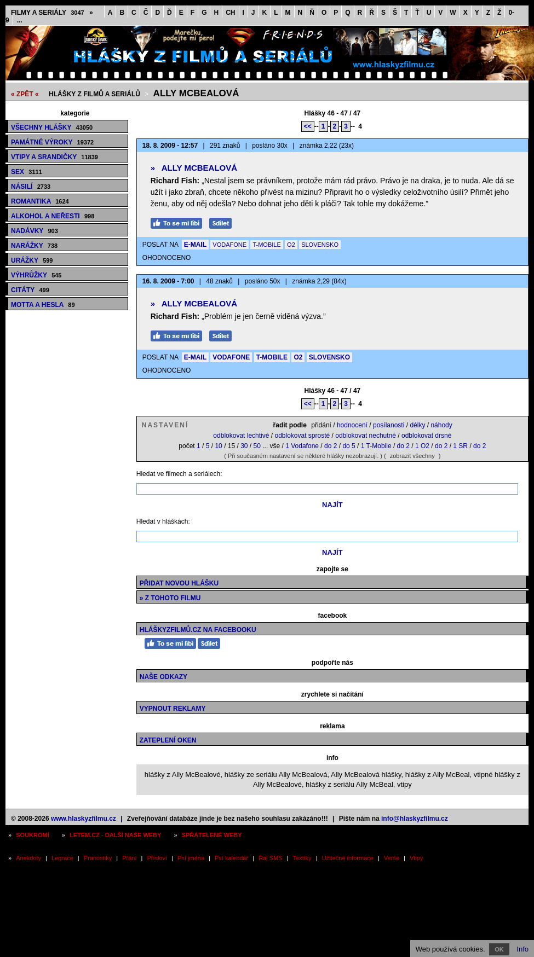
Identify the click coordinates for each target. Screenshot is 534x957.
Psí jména (190, 858)
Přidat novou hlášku (179, 583)
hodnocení (352, 425)
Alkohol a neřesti (52, 216)
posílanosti (388, 425)
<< (308, 126)
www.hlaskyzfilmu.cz (83, 818)
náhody (441, 425)
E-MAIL (195, 244)
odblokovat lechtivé (241, 435)
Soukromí (32, 835)
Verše (391, 858)
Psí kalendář (231, 858)
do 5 (348, 446)
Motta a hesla (43, 305)
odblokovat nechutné (365, 435)
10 (218, 446)
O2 (291, 244)
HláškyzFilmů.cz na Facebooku (198, 630)
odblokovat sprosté (302, 435)
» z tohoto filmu (170, 598)
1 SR (460, 446)
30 (244, 446)
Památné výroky (52, 142)
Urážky (32, 260)
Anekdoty (28, 858)
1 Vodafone (302, 446)
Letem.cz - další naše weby (115, 835)
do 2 (330, 446)
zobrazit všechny (412, 456)
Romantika (40, 201)
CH (230, 12)
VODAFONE (229, 244)
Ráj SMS (270, 858)
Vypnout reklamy (173, 708)
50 (257, 446)
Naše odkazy (163, 677)
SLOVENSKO (319, 244)
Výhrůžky (36, 275)
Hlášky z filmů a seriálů (94, 94)
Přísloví (157, 858)
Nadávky (34, 231)
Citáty (30, 290)
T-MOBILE (266, 244)
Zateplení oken (168, 740)
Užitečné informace (348, 858)
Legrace (62, 858)
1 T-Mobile (376, 446)
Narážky (34, 246)
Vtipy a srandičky (54, 157)
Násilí (30, 186)
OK (499, 949)
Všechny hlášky (52, 127)
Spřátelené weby (212, 835)
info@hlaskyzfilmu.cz (414, 818)
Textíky (302, 858)
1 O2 (422, 446)
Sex (26, 172)
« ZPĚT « (25, 94)
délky (417, 425)
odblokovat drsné (426, 435)
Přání (129, 858)
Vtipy (416, 858)
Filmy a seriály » (52, 12)
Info (522, 949)
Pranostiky (98, 858)
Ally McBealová (196, 93)
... (19, 20)
